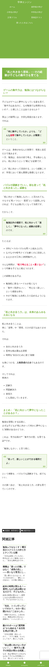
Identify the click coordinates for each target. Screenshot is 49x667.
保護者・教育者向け (11, 531)
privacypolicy (35, 655)
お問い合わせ (24, 659)
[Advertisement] (24, 42)
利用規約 (13, 655)
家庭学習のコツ (27, 531)
